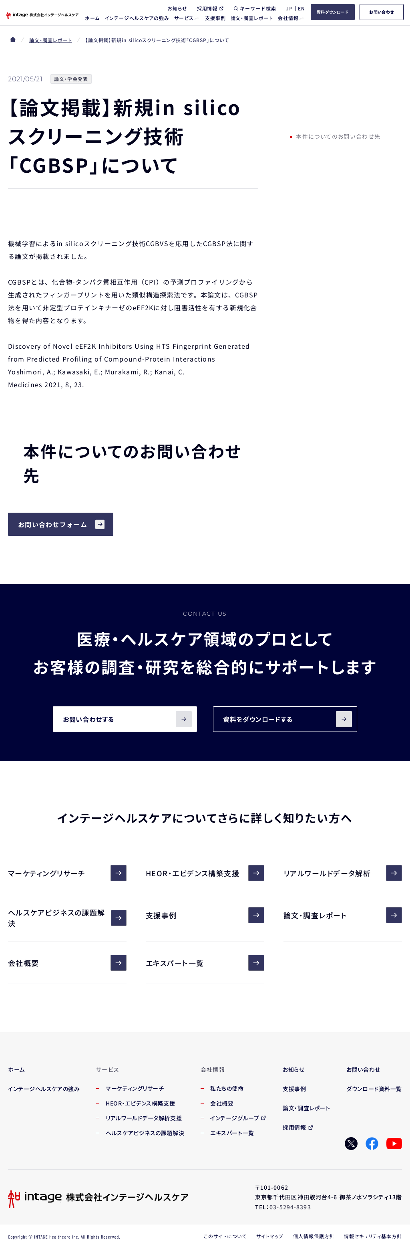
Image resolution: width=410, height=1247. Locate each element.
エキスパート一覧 (205, 963)
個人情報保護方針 (314, 1236)
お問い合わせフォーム (52, 524)
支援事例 (205, 915)
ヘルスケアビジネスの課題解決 (67, 917)
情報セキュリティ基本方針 (373, 1236)
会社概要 (67, 963)
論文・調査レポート (50, 39)
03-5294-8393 (290, 1207)
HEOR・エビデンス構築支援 (205, 873)
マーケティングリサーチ (67, 873)
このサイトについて (225, 1236)
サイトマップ (269, 1236)
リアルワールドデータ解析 (342, 873)
